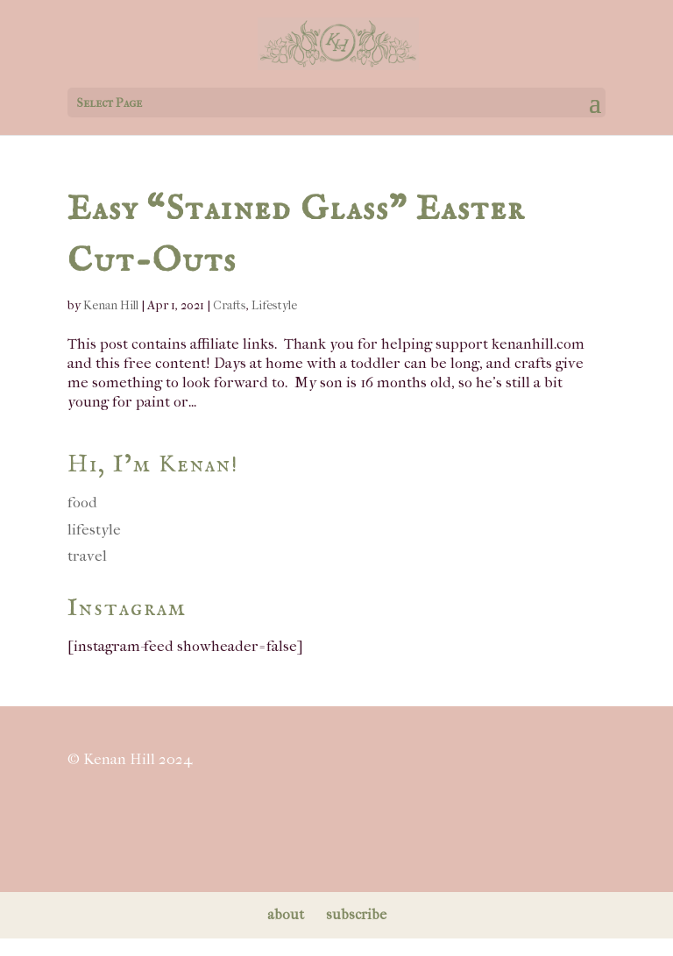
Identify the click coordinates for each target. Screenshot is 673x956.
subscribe (356, 914)
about (285, 914)
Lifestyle (274, 305)
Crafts (229, 305)
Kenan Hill (110, 305)
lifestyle (94, 529)
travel (87, 555)
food (82, 502)
